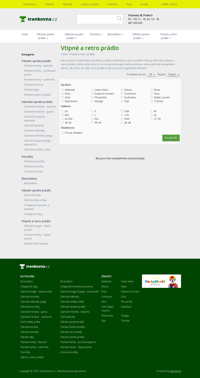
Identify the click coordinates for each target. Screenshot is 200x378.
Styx (126, 101)
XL (155, 115)
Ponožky (95, 34)
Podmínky (113, 4)
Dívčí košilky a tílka (35, 200)
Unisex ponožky (33, 171)
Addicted (70, 90)
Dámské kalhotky (34, 130)
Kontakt (144, 4)
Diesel (128, 90)
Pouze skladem (74, 132)
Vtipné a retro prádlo (168, 36)
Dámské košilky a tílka (37, 149)
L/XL (126, 115)
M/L (67, 115)
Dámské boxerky (34, 125)
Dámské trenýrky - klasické (40, 106)
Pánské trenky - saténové (39, 79)
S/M (126, 111)
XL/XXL (69, 119)
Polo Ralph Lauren (107, 308)
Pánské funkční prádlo (37, 94)
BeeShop (176, 371)
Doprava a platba (90, 4)
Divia (157, 90)
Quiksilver (130, 97)
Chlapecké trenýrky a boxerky (76, 286)
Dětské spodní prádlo (140, 36)
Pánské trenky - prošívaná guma (78, 342)
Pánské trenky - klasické (38, 65)
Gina (156, 93)
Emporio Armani (104, 93)
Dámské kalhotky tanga (38, 135)
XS (66, 111)
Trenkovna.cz (30, 4)
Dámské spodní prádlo (74, 36)
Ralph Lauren (162, 97)
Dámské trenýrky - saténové (36, 316)
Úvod (25, 34)
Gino (67, 97)
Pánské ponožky (34, 166)
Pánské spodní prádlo (45, 36)
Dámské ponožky (34, 161)
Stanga (99, 101)
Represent (71, 101)
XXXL (127, 119)
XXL (97, 119)
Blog (128, 4)
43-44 (98, 122)
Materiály (67, 4)
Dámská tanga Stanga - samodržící (79, 291)
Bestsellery (114, 34)
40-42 (68, 122)
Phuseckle (101, 97)
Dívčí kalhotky (32, 195)
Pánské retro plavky (36, 243)
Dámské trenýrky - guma (39, 111)
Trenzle (158, 101)
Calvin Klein (101, 90)
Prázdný (169, 4)
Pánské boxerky (33, 84)
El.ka (67, 93)
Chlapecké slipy (33, 214)
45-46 (127, 122)
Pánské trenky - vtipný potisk (76, 347)
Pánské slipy (31, 89)
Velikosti (49, 4)
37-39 (157, 119)
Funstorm (130, 93)
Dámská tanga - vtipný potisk (36, 291)
